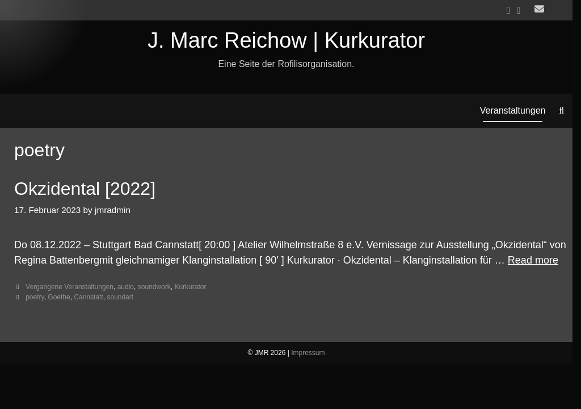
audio (125, 287)
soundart (120, 297)
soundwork (154, 287)
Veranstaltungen (513, 110)
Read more (533, 260)
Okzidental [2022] (84, 188)
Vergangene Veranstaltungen (69, 287)
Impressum (308, 353)
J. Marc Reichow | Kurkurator (286, 40)
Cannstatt (88, 297)
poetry (35, 297)
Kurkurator (190, 287)
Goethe (59, 297)
